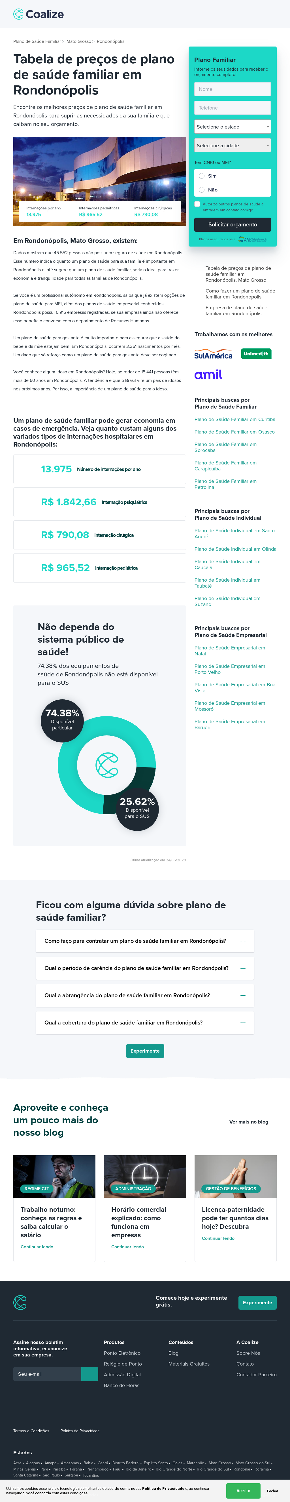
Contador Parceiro (256, 1374)
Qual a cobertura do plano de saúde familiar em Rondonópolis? (123, 1022)
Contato (245, 1364)
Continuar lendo (41, 1247)
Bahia (88, 1463)
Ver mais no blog (253, 1122)
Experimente (145, 1051)
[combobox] (232, 126)
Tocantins (91, 1476)
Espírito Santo (156, 1463)
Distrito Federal (125, 1463)
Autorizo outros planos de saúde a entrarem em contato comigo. (233, 207)
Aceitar (243, 1490)
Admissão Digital (122, 1374)
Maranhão (195, 1463)
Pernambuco (97, 1469)
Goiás (177, 1463)
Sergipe (71, 1475)
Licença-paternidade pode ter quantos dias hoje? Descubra (235, 1218)
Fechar (272, 1491)
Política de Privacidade (80, 1431)
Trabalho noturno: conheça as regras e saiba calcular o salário (51, 1222)
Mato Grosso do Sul (253, 1463)
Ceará (103, 1463)
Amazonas (70, 1463)
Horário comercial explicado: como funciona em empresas (138, 1222)
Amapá (50, 1463)
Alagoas (33, 1463)
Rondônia (241, 1469)
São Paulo (51, 1475)
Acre (17, 1463)
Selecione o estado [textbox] (218, 127)
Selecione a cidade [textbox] (218, 145)
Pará (44, 1469)
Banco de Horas (121, 1385)
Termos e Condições (31, 1431)
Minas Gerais (24, 1469)
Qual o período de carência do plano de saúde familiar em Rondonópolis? (136, 968)
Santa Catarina (25, 1475)
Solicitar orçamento (232, 224)
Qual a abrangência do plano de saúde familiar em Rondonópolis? (127, 995)
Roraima (262, 1469)
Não (213, 190)
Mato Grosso (220, 1463)
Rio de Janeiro (138, 1469)
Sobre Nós (248, 1353)
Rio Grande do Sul (213, 1469)
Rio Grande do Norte (174, 1469)
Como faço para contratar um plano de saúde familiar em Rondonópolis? (135, 941)
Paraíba (59, 1469)
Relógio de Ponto (123, 1364)
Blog (173, 1353)
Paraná (76, 1469)
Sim (212, 176)
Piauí (117, 1469)
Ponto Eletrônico (122, 1353)
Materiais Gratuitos (189, 1364)
